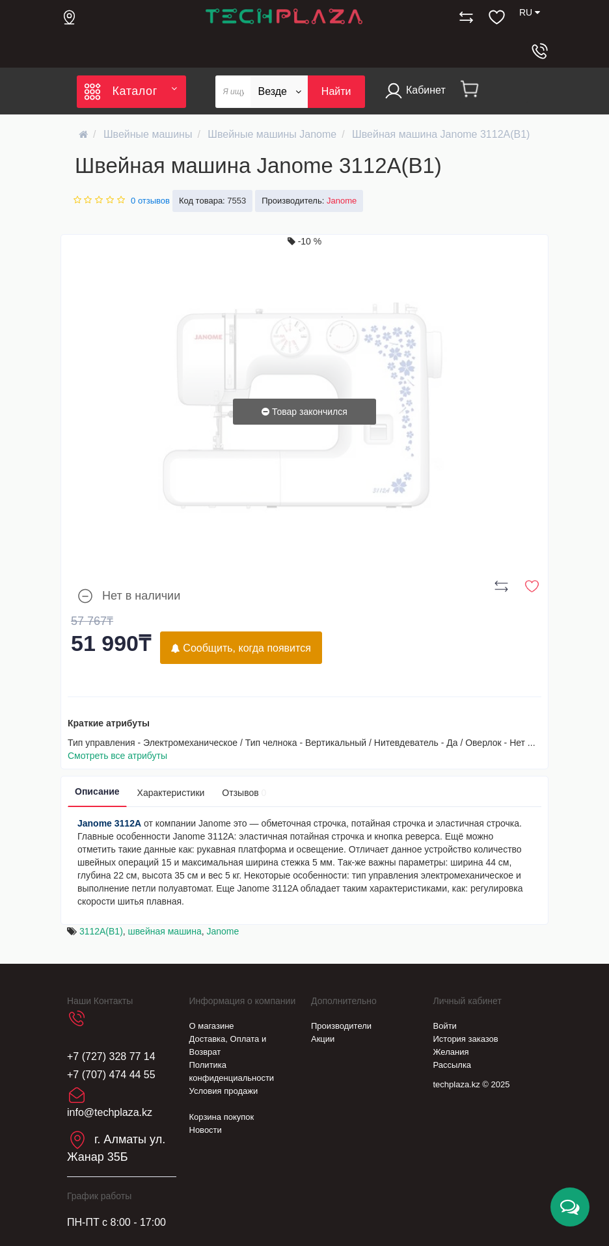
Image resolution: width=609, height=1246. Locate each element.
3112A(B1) (101, 931)
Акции (322, 1039)
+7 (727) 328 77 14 (111, 1056)
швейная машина (165, 931)
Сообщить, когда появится (241, 648)
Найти (336, 91)
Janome (222, 931)
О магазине (211, 1026)
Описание (97, 791)
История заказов (465, 1039)
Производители (341, 1026)
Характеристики (171, 793)
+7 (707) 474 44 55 (111, 1074)
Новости (205, 1130)
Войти (445, 1026)
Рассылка (452, 1065)
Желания (451, 1052)
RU (529, 12)
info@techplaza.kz (109, 1112)
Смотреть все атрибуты (117, 755)
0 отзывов (150, 200)
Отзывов (244, 793)
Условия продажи (223, 1091)
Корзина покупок (221, 1117)
